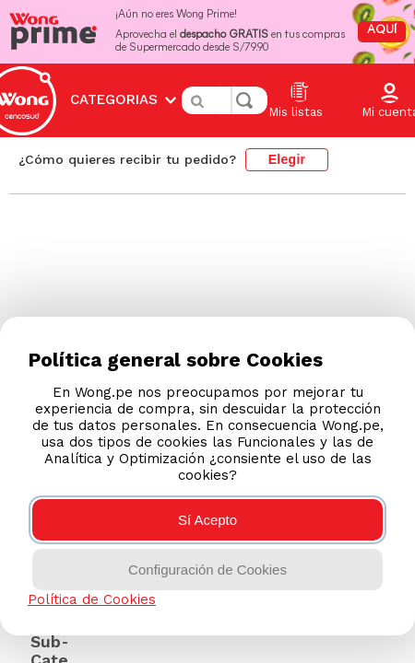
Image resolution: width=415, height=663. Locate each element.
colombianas (106, 171)
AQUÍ (382, 30)
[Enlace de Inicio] (38, 172)
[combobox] (224, 86)
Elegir (287, 131)
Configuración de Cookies (207, 569)
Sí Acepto (207, 520)
